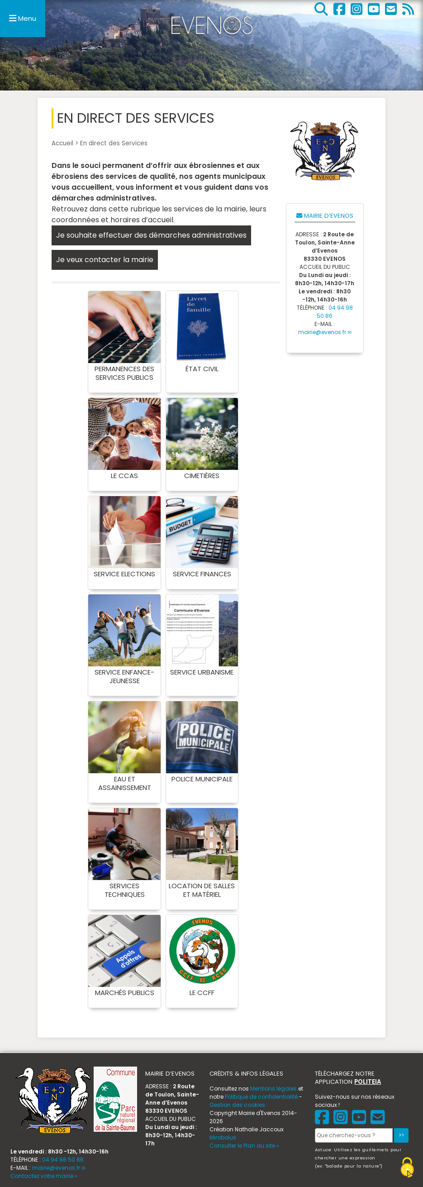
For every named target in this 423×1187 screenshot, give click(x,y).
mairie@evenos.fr (322, 332)
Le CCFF (202, 992)
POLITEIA (367, 1081)
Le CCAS (124, 475)
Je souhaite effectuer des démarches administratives (151, 235)
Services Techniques (125, 890)
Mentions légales (273, 1088)
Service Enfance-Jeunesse (124, 676)
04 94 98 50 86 (63, 1159)
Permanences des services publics (124, 373)
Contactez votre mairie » (43, 1176)
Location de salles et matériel (202, 890)
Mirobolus (222, 1137)
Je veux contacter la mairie (104, 259)
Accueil (62, 143)
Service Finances (202, 574)
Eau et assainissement (124, 783)
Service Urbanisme (201, 672)
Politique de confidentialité (261, 1097)
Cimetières (201, 475)
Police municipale (202, 779)
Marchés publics (124, 992)
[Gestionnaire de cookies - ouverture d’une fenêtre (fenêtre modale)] (407, 1169)
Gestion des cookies (237, 1105)
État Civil (202, 368)
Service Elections (124, 574)
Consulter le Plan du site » (244, 1145)
